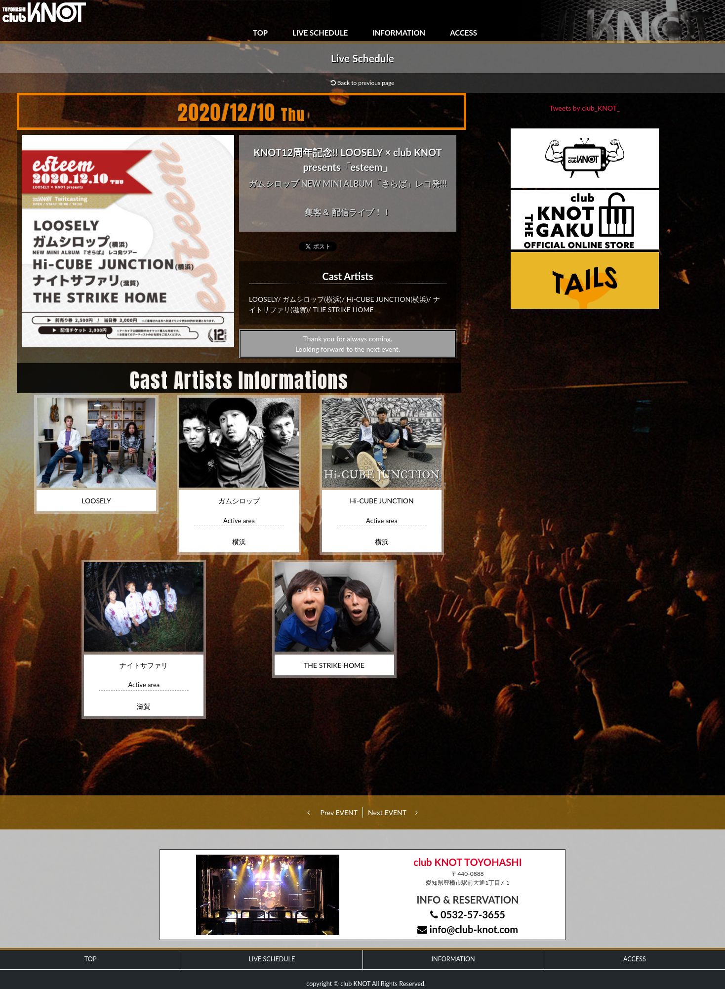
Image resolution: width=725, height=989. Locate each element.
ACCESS (463, 32)
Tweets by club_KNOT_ (585, 108)
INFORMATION (398, 32)
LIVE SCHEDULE (320, 32)
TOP (260, 32)
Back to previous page (363, 82)
